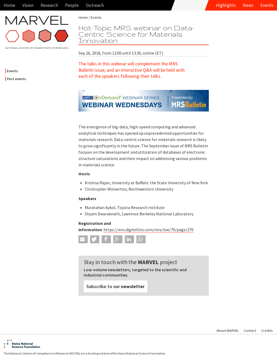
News (248, 5)
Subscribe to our (115, 286)
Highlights (226, 5)
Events (266, 5)
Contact (250, 330)
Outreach (95, 5)
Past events (16, 78)
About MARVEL (227, 330)
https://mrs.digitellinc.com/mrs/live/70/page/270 (148, 229)
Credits (267, 330)
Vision (27, 5)
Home (9, 5)
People (72, 5)
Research (49, 5)
